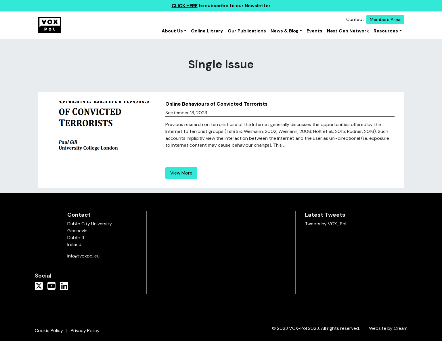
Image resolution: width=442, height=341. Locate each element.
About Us (172, 31)
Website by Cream (388, 328)
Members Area (385, 19)
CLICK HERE (185, 6)
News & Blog (285, 31)
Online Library (207, 31)
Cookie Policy (49, 331)
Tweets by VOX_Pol (325, 224)
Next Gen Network (348, 31)
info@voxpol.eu (83, 256)
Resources (386, 31)
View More (181, 173)
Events (314, 31)
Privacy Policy (85, 331)
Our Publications (247, 31)
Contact (355, 19)
